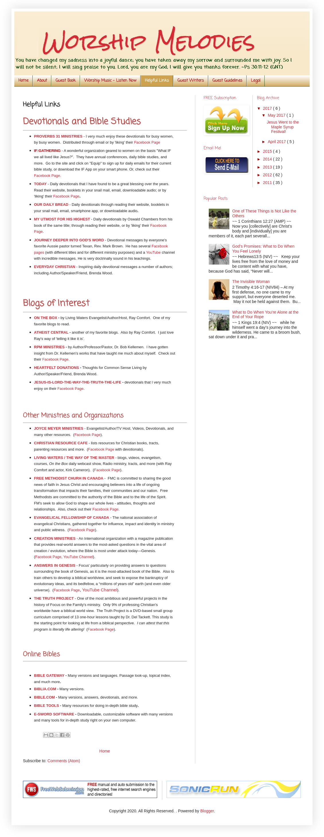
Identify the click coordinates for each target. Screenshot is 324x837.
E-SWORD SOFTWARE (54, 714)
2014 (268, 159)
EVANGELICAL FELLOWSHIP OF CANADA (71, 517)
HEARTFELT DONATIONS (56, 367)
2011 (268, 182)
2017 (268, 108)
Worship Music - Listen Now (110, 81)
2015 (268, 151)
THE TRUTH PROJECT (54, 598)
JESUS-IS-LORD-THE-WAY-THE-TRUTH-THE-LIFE (77, 382)
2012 (268, 175)
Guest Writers (190, 81)
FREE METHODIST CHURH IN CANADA (69, 478)
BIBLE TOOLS (46, 705)
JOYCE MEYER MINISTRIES (58, 428)
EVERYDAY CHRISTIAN (54, 267)
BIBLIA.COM (45, 689)
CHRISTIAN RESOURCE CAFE (61, 443)
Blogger (207, 811)
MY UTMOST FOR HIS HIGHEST (62, 219)
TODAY (40, 184)
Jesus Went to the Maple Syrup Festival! (283, 127)
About (42, 81)
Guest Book (66, 81)
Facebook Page (147, 142)
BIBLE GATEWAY (49, 675)
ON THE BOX (45, 318)
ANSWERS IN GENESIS (54, 565)
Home (23, 81)
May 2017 (277, 115)
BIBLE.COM (44, 697)
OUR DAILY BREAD (51, 204)
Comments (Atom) (64, 760)
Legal (255, 81)
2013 (268, 167)
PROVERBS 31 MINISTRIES (58, 136)
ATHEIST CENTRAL (51, 332)
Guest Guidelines (227, 81)
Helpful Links (157, 81)
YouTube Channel (99, 589)
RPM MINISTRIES (49, 347)
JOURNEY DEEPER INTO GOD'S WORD (69, 240)
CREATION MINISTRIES (55, 538)
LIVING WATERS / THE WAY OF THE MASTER (74, 457)
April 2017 (277, 141)
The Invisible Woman (251, 281)
